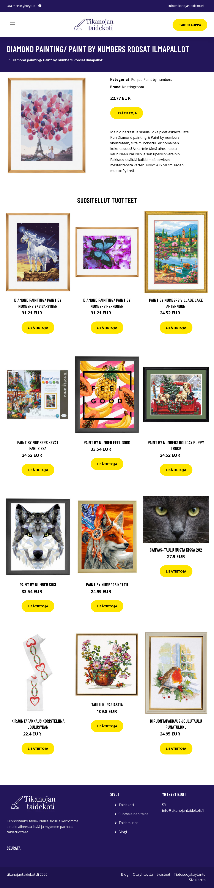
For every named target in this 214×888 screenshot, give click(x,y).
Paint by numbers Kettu (107, 584)
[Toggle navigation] (12, 24)
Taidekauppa (190, 25)
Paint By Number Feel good (107, 442)
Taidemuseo (128, 822)
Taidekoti (126, 804)
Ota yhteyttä (143, 874)
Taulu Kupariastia (107, 704)
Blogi (122, 831)
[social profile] (40, 6)
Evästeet (163, 874)
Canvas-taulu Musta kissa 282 (176, 549)
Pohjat (136, 79)
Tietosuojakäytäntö (190, 874)
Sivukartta (197, 879)
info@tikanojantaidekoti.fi (186, 6)
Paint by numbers (157, 79)
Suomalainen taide (133, 814)
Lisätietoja (126, 113)
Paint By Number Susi (38, 584)
